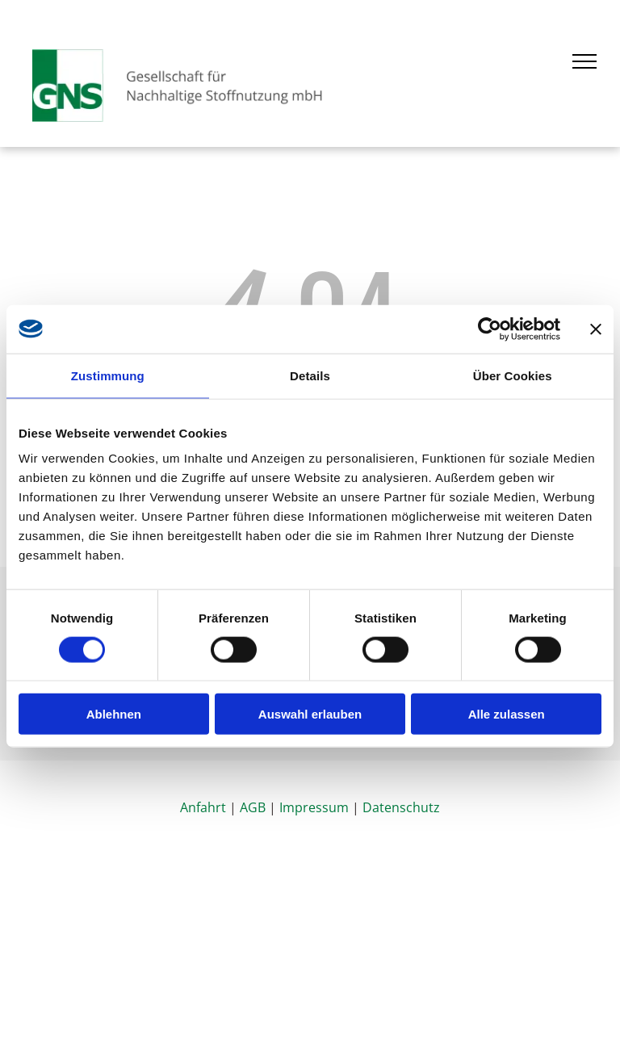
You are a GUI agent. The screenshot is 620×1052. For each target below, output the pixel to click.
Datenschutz (401, 807)
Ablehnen (113, 714)
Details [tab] (310, 375)
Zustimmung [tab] (108, 375)
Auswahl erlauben (310, 714)
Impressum (314, 807)
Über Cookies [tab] (512, 375)
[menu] (584, 61)
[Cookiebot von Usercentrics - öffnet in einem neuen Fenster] (489, 328)
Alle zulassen (506, 714)
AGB (253, 807)
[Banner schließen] (595, 328)
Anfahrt (203, 807)
